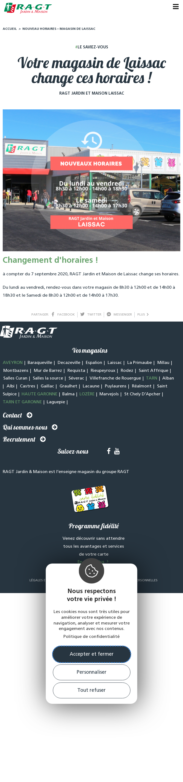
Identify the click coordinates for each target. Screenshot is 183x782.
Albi (10, 388)
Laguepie (56, 403)
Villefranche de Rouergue (115, 380)
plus (143, 316)
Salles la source (48, 380)
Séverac (76, 380)
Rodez (127, 372)
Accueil (10, 30)
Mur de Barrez (48, 372)
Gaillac (47, 388)
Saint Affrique (153, 372)
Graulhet (68, 388)
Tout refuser (91, 690)
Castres (27, 388)
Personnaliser (92, 672)
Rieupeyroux (103, 372)
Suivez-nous (72, 452)
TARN (151, 380)
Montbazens (15, 372)
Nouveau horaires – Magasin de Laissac (58, 30)
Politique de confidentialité (91, 637)
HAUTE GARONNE (39, 395)
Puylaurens (115, 388)
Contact (12, 416)
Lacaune (91, 388)
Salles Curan (15, 380)
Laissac (115, 364)
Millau (163, 364)
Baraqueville (40, 364)
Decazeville (69, 364)
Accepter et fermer (92, 654)
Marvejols (109, 395)
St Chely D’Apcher (142, 395)
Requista (76, 372)
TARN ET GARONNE (22, 403)
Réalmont (142, 388)
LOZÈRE (87, 395)
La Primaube (139, 364)
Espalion (94, 364)
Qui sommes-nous (25, 428)
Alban (168, 380)
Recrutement (19, 440)
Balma (68, 395)
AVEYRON (13, 364)
